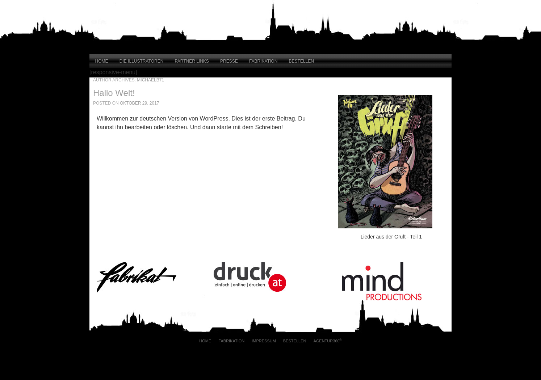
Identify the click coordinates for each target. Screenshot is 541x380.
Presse (229, 61)
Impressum (264, 341)
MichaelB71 (150, 80)
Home (101, 61)
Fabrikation (263, 61)
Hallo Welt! (114, 93)
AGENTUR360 (327, 340)
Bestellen (301, 61)
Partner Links (192, 61)
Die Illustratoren (141, 61)
